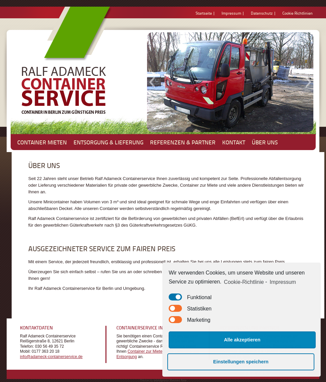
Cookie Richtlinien (297, 13)
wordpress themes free (170, 380)
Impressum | (233, 13)
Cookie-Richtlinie (244, 282)
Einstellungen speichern (240, 361)
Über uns (265, 142)
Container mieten (42, 142)
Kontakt (233, 142)
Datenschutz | (263, 13)
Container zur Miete (144, 351)
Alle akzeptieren (242, 339)
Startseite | (205, 13)
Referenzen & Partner (183, 142)
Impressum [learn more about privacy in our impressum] (283, 282)
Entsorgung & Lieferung (108, 142)
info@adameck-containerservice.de (51, 356)
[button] (152, 82)
